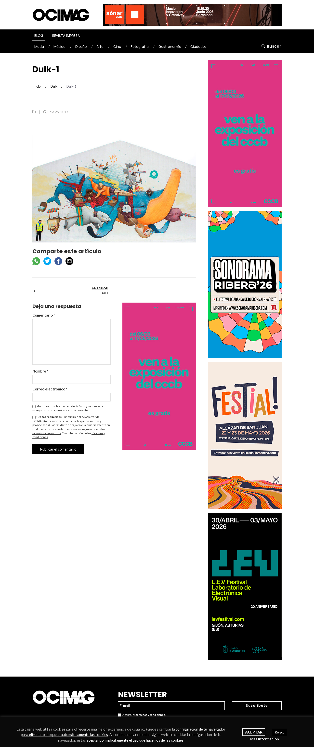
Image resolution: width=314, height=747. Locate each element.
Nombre (40, 371)
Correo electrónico (49, 389)
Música (59, 46)
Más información (264, 739)
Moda (39, 46)
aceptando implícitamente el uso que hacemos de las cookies (135, 740)
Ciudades (198, 46)
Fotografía (140, 46)
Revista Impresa (66, 35)
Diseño (81, 46)
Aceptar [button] (253, 732)
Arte (100, 46)
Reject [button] (279, 732)
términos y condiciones (150, 714)
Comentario (43, 315)
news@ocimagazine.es (46, 433)
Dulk (105, 292)
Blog (38, 35)
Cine (117, 46)
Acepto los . (142, 715)
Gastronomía (169, 46)
